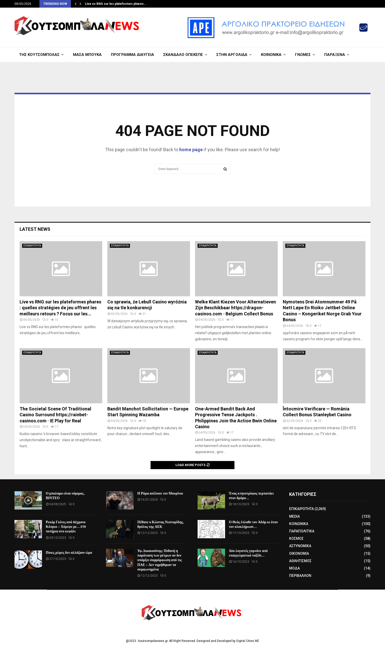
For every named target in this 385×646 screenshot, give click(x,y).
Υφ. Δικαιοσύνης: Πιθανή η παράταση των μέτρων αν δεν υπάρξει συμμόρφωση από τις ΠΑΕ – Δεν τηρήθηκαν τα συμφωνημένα (159, 560)
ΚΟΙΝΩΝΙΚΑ (271, 54)
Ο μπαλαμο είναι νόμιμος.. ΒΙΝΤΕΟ (65, 495)
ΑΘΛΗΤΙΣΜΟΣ (300, 561)
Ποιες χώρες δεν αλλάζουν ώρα (69, 553)
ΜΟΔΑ (294, 568)
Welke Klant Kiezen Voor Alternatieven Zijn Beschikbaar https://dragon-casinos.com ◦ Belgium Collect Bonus (235, 307)
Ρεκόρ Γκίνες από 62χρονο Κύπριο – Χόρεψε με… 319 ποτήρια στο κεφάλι (66, 526)
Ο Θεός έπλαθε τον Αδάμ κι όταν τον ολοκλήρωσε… (253, 524)
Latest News (35, 229)
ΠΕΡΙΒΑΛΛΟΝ (300, 576)
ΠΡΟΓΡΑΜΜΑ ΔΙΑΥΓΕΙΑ (132, 54)
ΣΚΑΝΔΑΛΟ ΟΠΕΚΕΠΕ (183, 54)
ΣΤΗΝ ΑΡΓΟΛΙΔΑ (231, 54)
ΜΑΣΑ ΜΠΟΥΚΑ (87, 54)
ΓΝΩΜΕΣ (303, 54)
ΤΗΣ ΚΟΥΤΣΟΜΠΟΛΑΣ (39, 54)
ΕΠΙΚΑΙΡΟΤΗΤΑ (32, 245)
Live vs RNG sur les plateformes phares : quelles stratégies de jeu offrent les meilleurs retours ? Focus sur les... (60, 307)
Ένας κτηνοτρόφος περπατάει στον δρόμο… (251, 495)
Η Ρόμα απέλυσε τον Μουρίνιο (160, 493)
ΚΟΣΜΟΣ (296, 538)
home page (191, 149)
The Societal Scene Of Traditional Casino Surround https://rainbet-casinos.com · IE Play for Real (55, 414)
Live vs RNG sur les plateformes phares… (115, 4)
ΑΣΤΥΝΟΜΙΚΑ (300, 546)
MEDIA (294, 516)
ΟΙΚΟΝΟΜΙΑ (299, 553)
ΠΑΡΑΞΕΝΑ (334, 54)
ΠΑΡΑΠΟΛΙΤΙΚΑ (301, 531)
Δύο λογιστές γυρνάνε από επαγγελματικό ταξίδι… (248, 553)
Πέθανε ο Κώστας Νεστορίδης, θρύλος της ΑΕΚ (160, 524)
